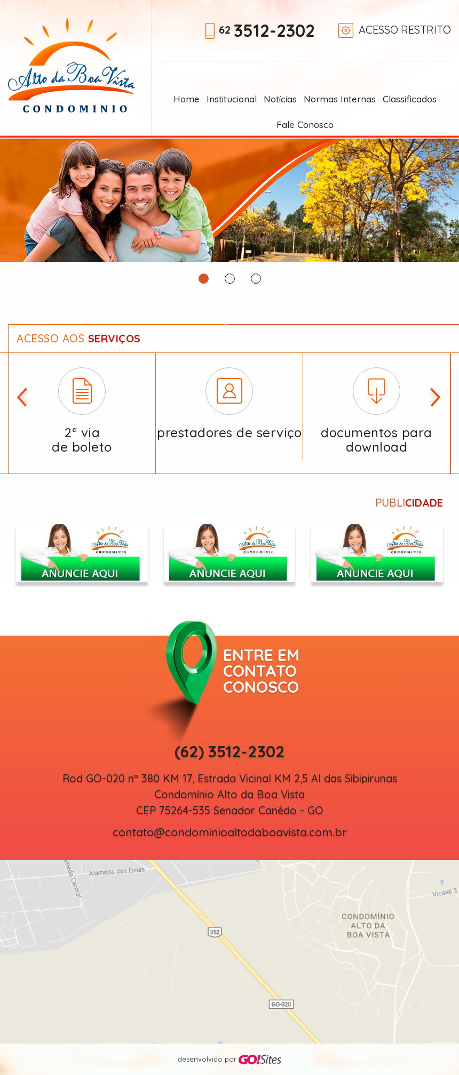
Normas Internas (340, 99)
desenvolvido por (229, 1060)
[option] (229, 200)
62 (267, 32)
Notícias (280, 99)
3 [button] (256, 279)
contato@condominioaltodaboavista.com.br (230, 832)
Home (186, 99)
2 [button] (230, 279)
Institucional (232, 99)
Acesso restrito (405, 29)
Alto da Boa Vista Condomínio (72, 65)
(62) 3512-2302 (230, 751)
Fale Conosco (305, 124)
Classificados (410, 99)
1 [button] (204, 279)
